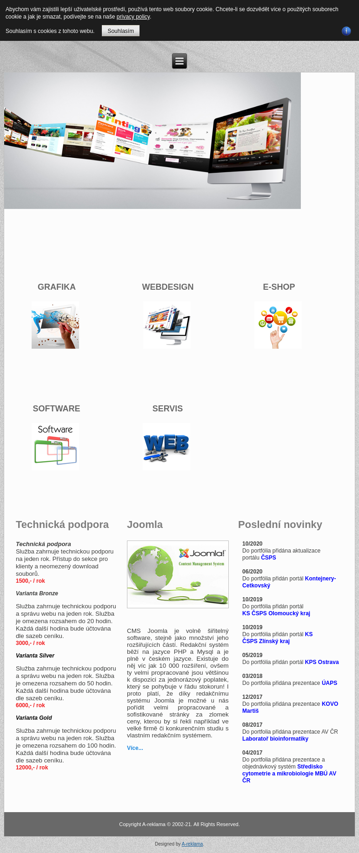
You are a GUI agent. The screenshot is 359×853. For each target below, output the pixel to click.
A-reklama (192, 843)
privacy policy (133, 16)
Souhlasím (120, 31)
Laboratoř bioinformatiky (275, 739)
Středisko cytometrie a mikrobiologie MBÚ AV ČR (289, 773)
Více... (135, 748)
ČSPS (268, 557)
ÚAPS (329, 683)
